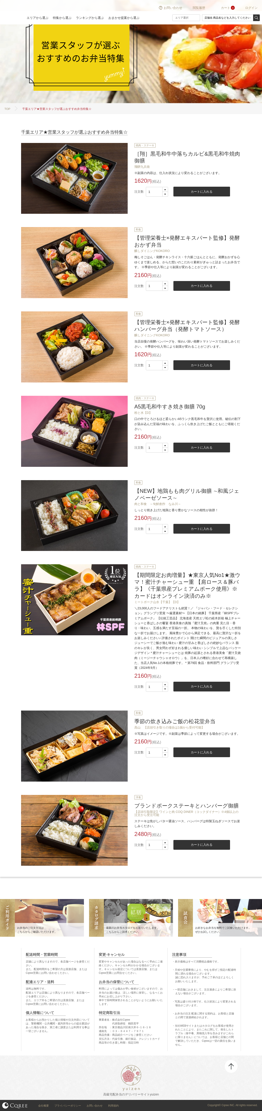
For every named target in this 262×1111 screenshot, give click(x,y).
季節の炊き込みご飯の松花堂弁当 (174, 721)
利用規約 (113, 1105)
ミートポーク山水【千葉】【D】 (157, 602)
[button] (165, 189)
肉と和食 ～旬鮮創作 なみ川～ (157, 504)
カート (225, 8)
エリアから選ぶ (37, 18)
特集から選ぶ (62, 18)
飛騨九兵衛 (142, 166)
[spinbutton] (157, 192)
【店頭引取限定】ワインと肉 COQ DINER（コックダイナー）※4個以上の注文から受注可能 (186, 813)
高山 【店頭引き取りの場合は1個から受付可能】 (169, 727)
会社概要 (43, 1105)
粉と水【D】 (143, 412)
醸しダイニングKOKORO (152, 251)
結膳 (11, 12)
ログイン (251, 8)
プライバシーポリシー (67, 1105)
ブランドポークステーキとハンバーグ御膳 (186, 806)
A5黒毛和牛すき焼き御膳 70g (169, 407)
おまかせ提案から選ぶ (123, 18)
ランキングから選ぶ (90, 18)
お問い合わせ (173, 8)
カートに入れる (201, 191)
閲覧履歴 (199, 8)
